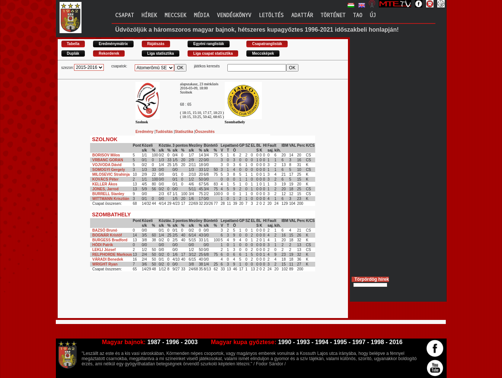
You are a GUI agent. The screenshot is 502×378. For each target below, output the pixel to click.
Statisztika (184, 132)
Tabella (73, 44)
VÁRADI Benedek (107, 259)
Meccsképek (263, 53)
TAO (357, 15)
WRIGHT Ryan (105, 264)
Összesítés (205, 132)
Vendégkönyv (234, 15)
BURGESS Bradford (109, 240)
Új (373, 15)
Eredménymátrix (113, 44)
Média (202, 15)
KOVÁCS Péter (105, 179)
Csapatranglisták (267, 44)
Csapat (124, 15)
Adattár (302, 15)
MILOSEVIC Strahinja (111, 174)
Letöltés (271, 15)
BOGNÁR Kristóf (107, 235)
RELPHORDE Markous (112, 254)
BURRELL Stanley (108, 194)
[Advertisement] (193, 301)
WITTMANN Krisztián (110, 199)
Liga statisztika (160, 53)
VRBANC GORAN (107, 160)
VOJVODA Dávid (107, 165)
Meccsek (175, 15)
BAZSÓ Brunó (104, 230)
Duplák (73, 53)
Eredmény (144, 132)
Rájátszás (155, 44)
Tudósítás (165, 132)
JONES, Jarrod (105, 189)
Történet (332, 15)
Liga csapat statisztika (213, 53)
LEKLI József (104, 250)
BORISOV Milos (106, 155)
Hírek (149, 15)
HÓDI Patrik (102, 245)
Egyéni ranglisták (208, 44)
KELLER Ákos (104, 184)
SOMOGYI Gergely (108, 170)
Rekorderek (109, 53)
